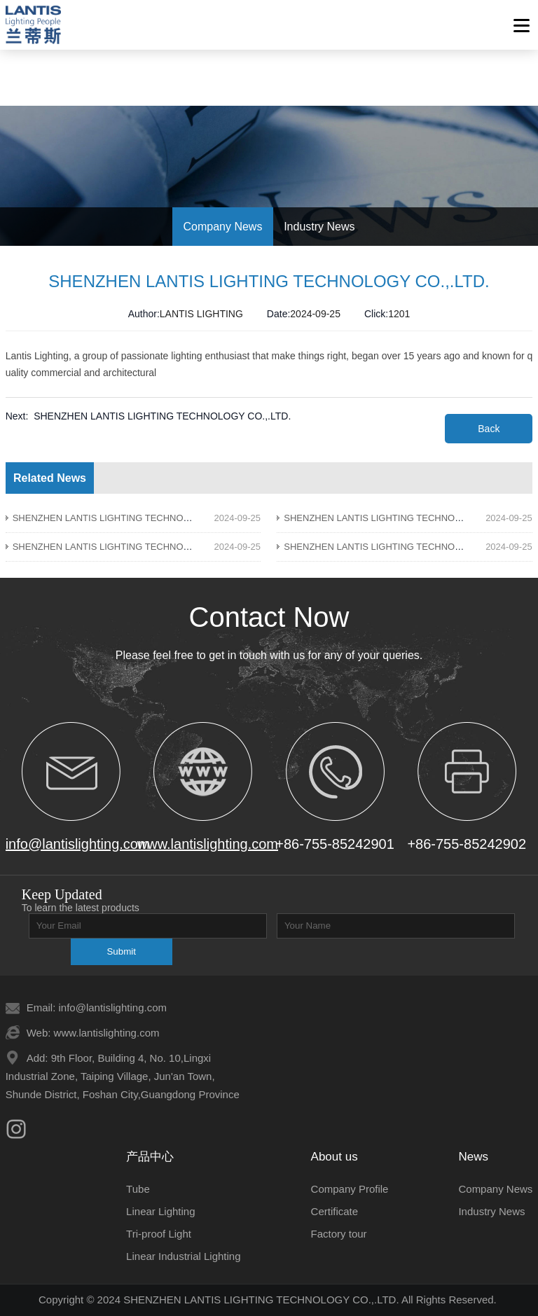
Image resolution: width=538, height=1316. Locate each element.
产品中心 (150, 1156)
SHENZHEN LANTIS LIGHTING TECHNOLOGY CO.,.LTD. (162, 416)
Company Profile (350, 1189)
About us (334, 1156)
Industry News (491, 1211)
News (473, 1156)
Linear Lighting (160, 1211)
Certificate (335, 1211)
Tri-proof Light (158, 1234)
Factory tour (339, 1234)
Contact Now (269, 617)
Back (488, 428)
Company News (495, 1189)
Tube (138, 1189)
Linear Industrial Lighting (183, 1256)
